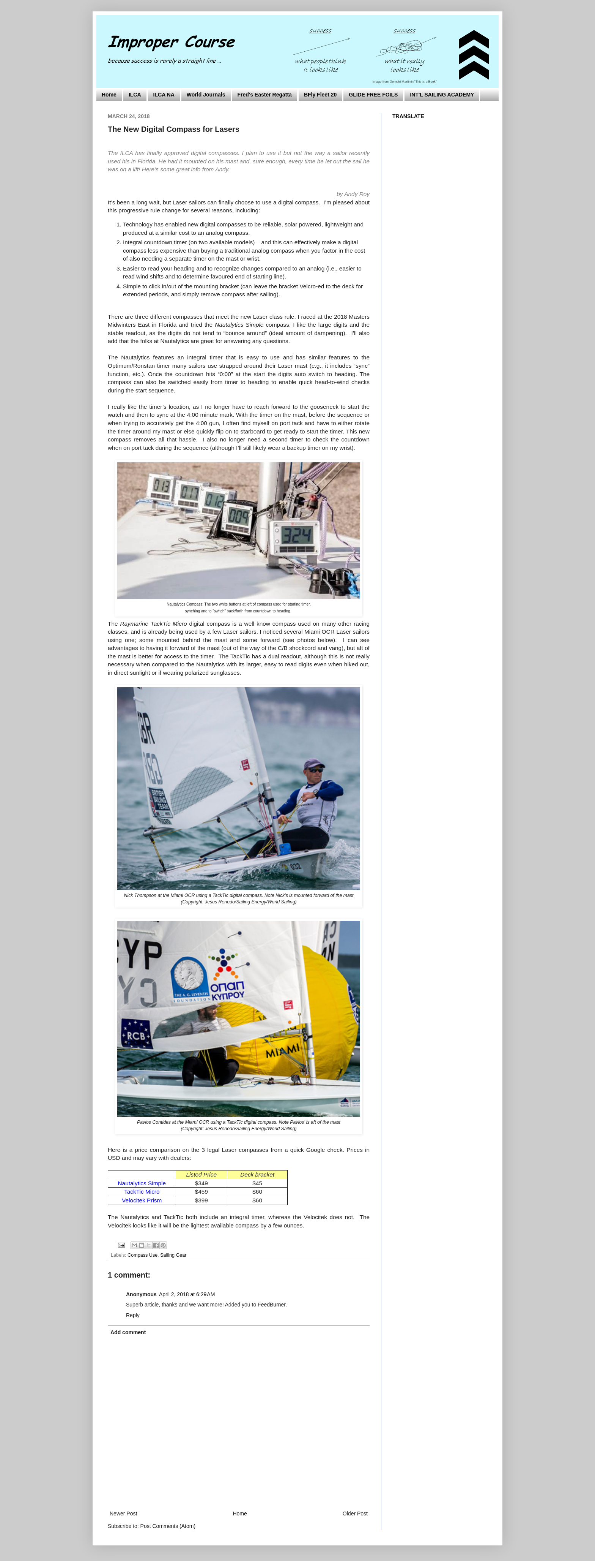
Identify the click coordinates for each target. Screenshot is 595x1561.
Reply (133, 1315)
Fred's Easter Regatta (265, 95)
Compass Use (142, 1255)
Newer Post (123, 1513)
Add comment (128, 1332)
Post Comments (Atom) (167, 1526)
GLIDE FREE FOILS (373, 95)
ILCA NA (164, 95)
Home (109, 95)
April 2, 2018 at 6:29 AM (187, 1294)
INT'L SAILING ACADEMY (442, 95)
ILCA (135, 95)
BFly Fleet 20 (320, 95)
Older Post (355, 1513)
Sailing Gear (173, 1255)
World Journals (206, 95)
